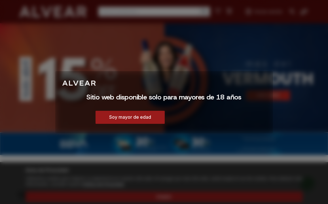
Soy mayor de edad (130, 117)
